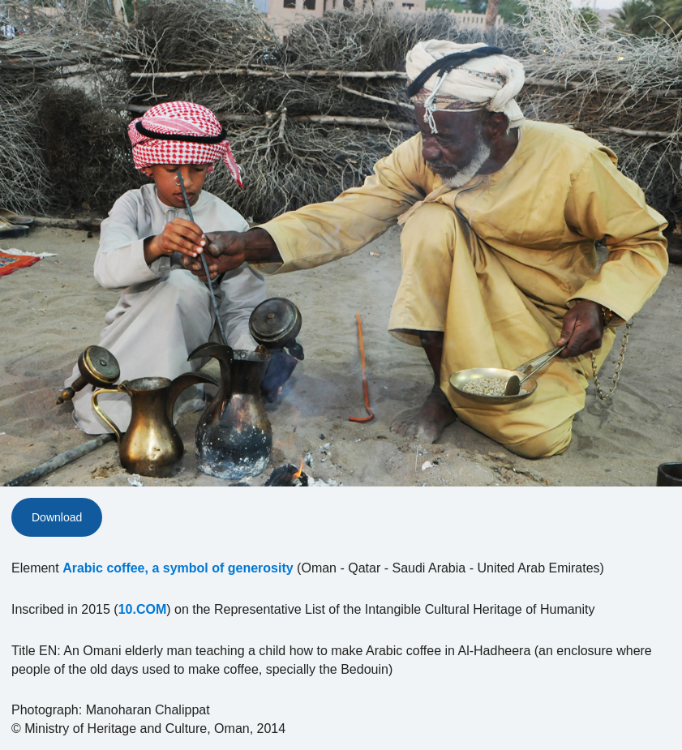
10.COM (142, 609)
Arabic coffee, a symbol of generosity (178, 568)
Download (57, 517)
